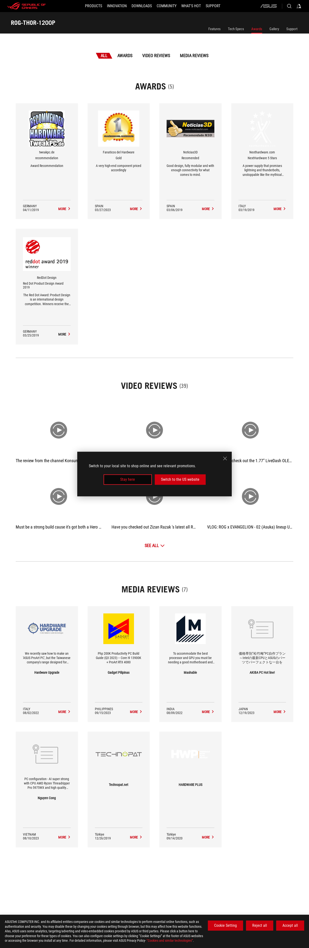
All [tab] (104, 55)
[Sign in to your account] (299, 6)
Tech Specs (236, 29)
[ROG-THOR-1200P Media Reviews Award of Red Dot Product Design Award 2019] (64, 334)
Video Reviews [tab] (156, 55)
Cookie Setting (225, 925)
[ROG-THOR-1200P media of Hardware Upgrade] (64, 712)
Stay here (127, 479)
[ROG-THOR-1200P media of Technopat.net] (136, 837)
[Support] (213, 6)
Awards (256, 29)
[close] (225, 458)
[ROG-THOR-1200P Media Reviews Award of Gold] (136, 209)
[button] (93, 6)
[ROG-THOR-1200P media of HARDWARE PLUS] (208, 837)
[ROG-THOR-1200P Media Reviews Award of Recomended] (208, 209)
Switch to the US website (180, 479)
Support (291, 29)
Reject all (259, 925)
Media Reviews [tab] (194, 55)
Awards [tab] (124, 55)
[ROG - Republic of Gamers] (26, 6)
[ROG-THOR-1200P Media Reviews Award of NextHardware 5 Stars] (280, 209)
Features (214, 29)
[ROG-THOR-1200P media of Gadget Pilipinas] (136, 712)
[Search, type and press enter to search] (289, 6)
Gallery (274, 29)
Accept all (290, 925)
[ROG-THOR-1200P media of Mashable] (208, 712)
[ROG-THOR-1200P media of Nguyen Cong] (64, 837)
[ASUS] (268, 6)
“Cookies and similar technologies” (170, 940)
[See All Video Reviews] (155, 545)
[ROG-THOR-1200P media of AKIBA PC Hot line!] (280, 712)
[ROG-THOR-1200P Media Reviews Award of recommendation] (64, 209)
